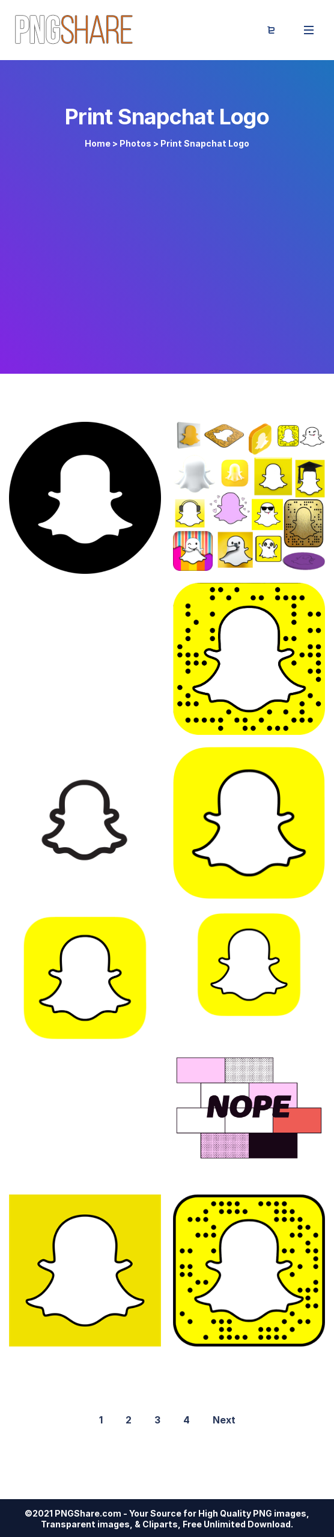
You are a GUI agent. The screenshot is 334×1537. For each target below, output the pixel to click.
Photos (135, 143)
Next (224, 1420)
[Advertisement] (167, 253)
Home (98, 143)
